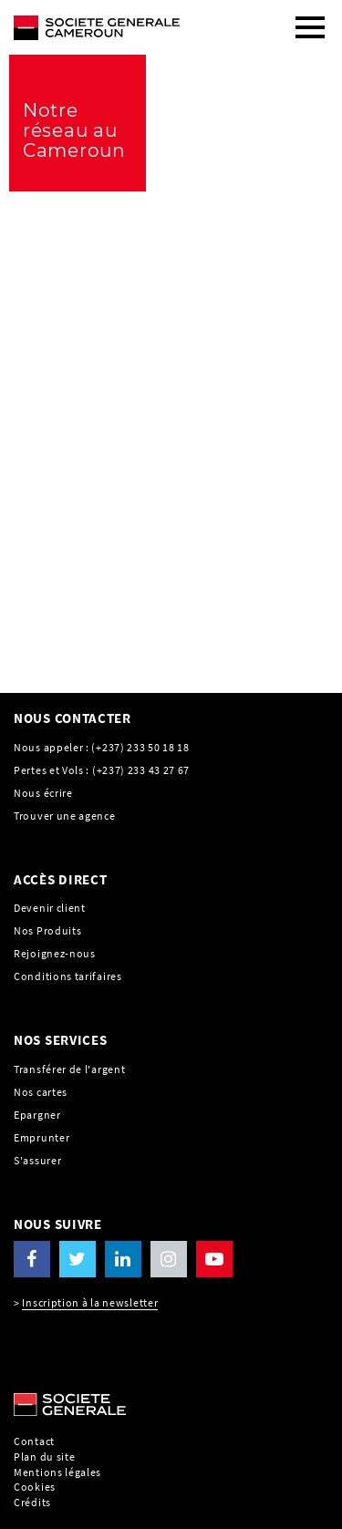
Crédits (32, 1502)
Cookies (35, 1486)
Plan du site (44, 1456)
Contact (34, 1441)
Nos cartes (40, 1092)
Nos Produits (47, 930)
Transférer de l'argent (69, 1069)
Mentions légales (57, 1472)
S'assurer (37, 1160)
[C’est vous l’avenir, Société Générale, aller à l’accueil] (128, 20)
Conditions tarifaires (68, 976)
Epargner (37, 1114)
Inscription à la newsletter (90, 1302)
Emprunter (41, 1137)
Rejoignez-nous (55, 953)
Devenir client (50, 907)
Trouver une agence (65, 815)
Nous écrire (43, 793)
